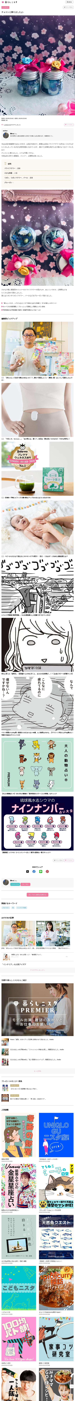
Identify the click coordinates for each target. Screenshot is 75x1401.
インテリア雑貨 (21, 907)
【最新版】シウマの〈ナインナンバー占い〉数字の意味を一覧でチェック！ (26, 852)
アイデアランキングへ (37, 970)
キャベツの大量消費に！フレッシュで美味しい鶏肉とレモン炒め (24, 306)
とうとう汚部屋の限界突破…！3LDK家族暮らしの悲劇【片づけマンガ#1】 (26, 615)
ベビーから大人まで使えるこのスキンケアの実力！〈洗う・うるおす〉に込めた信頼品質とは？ (34, 556)
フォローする (15, 884)
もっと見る (37, 1071)
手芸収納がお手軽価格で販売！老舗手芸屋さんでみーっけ (22, 310)
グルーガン (6, 907)
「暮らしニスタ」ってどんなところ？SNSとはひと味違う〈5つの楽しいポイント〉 (30, 303)
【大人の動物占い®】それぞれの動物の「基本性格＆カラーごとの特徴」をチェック (29, 793)
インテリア (5, 7)
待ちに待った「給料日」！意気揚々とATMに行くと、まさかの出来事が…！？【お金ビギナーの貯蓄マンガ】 (37, 674)
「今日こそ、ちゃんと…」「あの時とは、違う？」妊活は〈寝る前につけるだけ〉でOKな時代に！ (35, 439)
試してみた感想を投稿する (37, 895)
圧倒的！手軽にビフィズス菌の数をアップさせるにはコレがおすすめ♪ (26, 497)
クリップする (68, 7)
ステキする (68, 124)
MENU (69, 2)
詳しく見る (25, 884)
